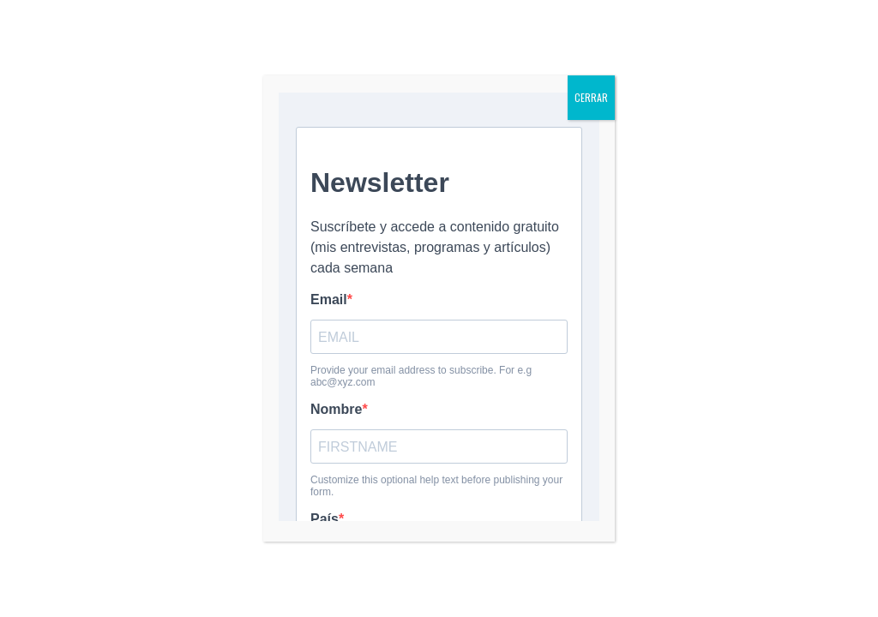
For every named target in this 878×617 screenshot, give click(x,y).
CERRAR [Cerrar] (591, 97)
